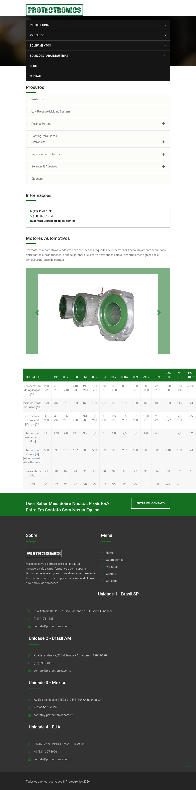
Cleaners (37, 178)
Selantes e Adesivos (44, 166)
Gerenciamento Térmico (46, 154)
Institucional (42, 25)
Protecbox (37, 99)
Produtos (39, 35)
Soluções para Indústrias (51, 56)
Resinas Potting (41, 123)
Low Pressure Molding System (50, 111)
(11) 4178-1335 (41, 211)
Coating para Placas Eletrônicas (44, 139)
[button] (36, 311)
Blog (33, 66)
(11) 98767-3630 (42, 216)
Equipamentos (42, 46)
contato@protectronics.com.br (52, 220)
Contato (36, 76)
